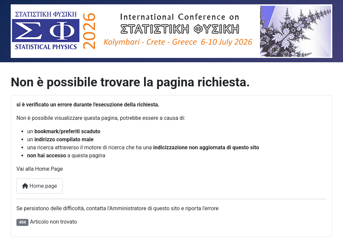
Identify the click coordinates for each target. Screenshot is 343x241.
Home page (39, 186)
